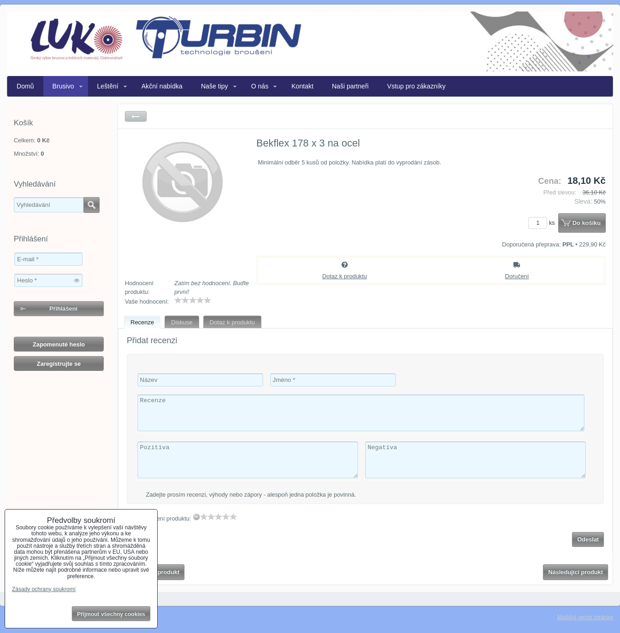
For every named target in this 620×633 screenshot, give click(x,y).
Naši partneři (350, 86)
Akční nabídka (162, 86)
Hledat (91, 205)
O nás (260, 86)
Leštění (107, 86)
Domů (25, 86)
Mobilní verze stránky (585, 617)
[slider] (192, 300)
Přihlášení (63, 308)
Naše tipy (214, 86)
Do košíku (587, 222)
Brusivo (63, 86)
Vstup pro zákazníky (416, 86)
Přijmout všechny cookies (111, 614)
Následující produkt (575, 572)
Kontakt (302, 86)
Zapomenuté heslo (59, 344)
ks (543, 222)
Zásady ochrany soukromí (44, 589)
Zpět (136, 116)
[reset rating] (196, 517)
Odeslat (588, 539)
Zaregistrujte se (59, 363)
